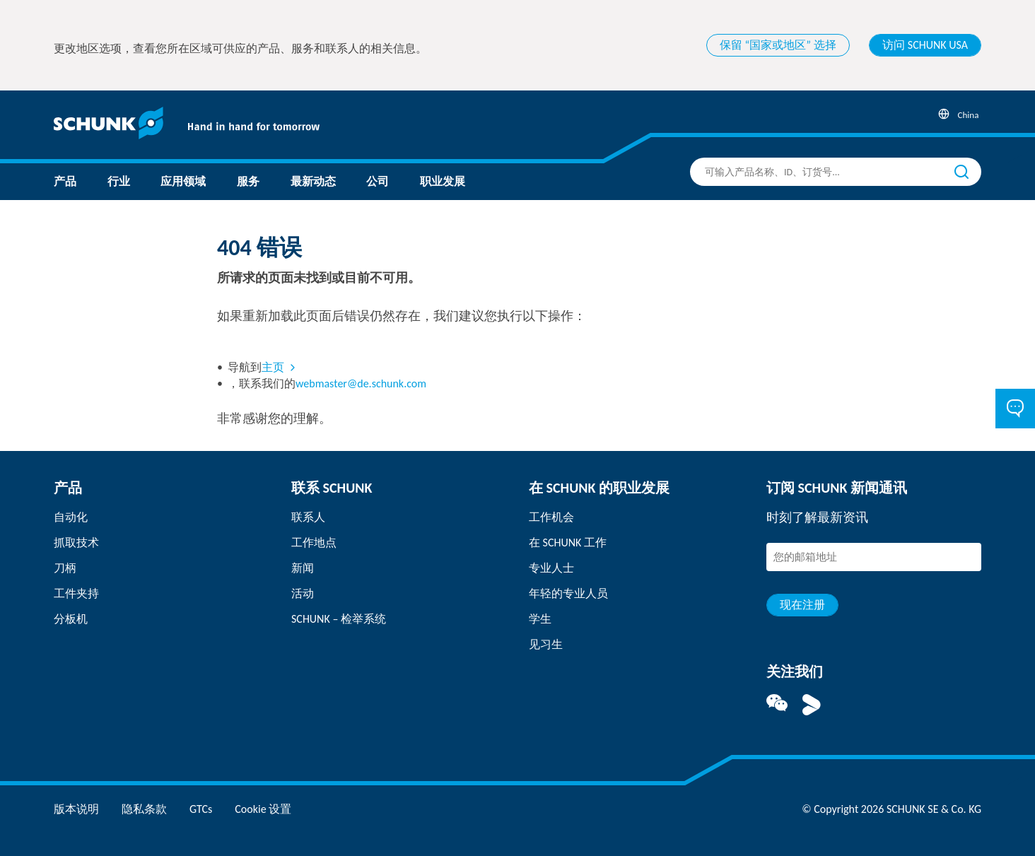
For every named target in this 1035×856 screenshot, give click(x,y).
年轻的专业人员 (568, 593)
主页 (273, 367)
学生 (540, 619)
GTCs (200, 809)
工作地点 (314, 542)
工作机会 (551, 517)
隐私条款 (144, 809)
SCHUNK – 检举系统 (338, 619)
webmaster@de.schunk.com (361, 383)
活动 (302, 593)
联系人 (308, 517)
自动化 (71, 517)
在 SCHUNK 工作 (568, 542)
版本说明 (76, 809)
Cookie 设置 (263, 809)
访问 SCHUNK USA (925, 45)
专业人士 (551, 568)
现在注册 (802, 604)
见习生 (546, 644)
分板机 (71, 619)
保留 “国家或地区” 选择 (778, 45)
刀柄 (65, 568)
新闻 (302, 568)
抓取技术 (76, 542)
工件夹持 (76, 593)
